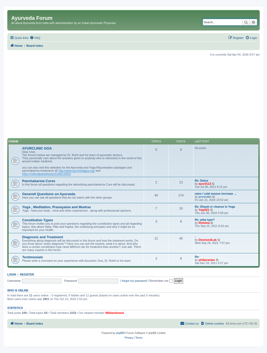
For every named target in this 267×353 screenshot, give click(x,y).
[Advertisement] (133, 97)
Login (11, 274)
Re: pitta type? (205, 219)
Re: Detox (201, 180)
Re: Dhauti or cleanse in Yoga (215, 206)
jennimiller (205, 196)
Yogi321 (204, 209)
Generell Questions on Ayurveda (48, 194)
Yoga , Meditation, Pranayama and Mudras (56, 207)
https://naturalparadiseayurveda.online (46, 173)
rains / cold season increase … (216, 193)
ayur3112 (205, 183)
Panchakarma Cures (38, 181)
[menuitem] (35, 38)
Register (27, 274)
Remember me (161, 280)
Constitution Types (37, 220)
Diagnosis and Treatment (42, 237)
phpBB (120, 333)
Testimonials (32, 257)
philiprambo (207, 259)
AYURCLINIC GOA (37, 148)
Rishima (204, 222)
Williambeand (114, 312)
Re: (197, 256)
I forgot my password (133, 280)
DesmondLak (208, 239)
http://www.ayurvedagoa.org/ (76, 170)
